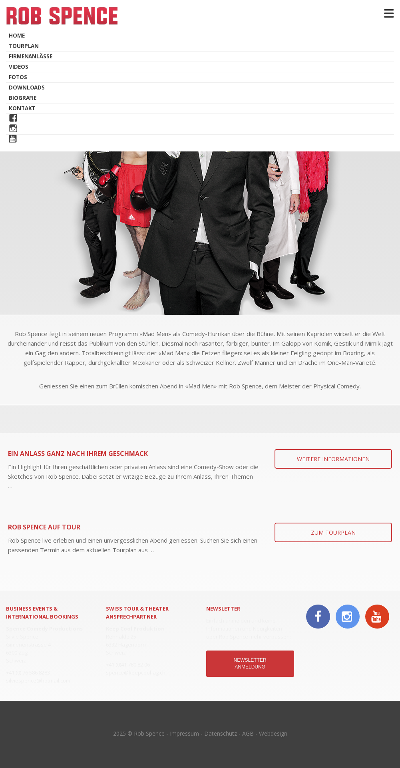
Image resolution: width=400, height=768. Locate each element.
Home (17, 35)
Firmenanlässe (30, 56)
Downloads (27, 87)
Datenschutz (220, 733)
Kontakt (22, 108)
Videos (18, 66)
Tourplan (24, 46)
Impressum (184, 733)
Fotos (18, 77)
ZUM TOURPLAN (333, 532)
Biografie (22, 97)
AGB (248, 733)
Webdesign (273, 733)
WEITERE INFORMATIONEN (333, 459)
